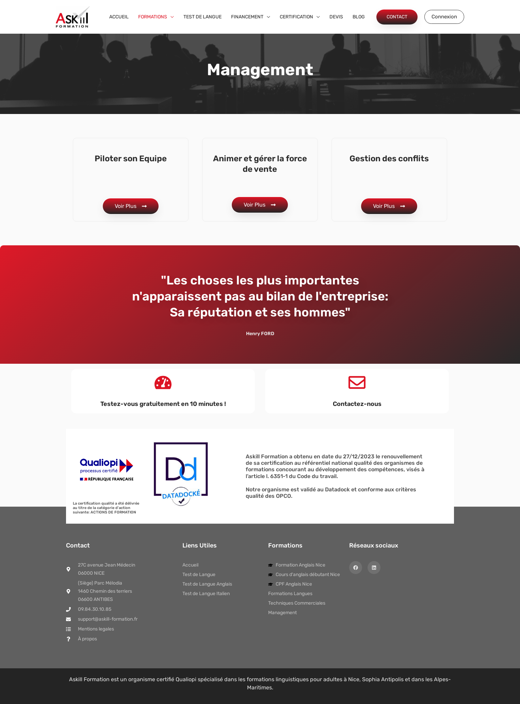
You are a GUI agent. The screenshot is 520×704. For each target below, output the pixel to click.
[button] (397, 17)
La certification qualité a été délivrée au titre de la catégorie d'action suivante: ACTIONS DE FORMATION (106, 507)
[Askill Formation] (73, 16)
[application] (170, 17)
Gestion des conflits (389, 158)
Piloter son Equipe (131, 158)
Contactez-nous (357, 404)
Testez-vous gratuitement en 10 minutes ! (163, 404)
